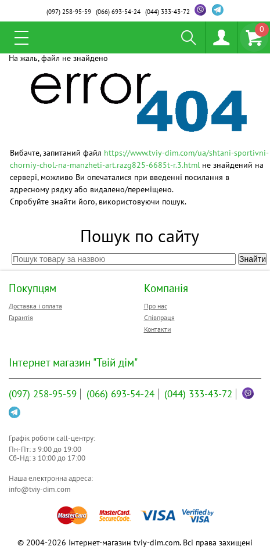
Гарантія (21, 317)
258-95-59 (68, 12)
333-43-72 (167, 12)
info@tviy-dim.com (40, 489)
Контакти (157, 329)
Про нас (155, 305)
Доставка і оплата (35, 305)
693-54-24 (118, 12)
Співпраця (159, 317)
